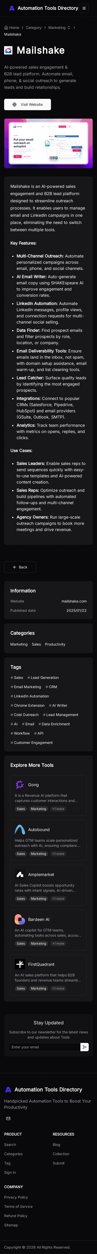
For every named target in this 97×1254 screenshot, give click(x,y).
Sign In (10, 1172)
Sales (36, 644)
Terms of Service (18, 1206)
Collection (61, 1154)
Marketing (57, 27)
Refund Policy (15, 1215)
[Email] (8, 1118)
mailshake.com (74, 601)
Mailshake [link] (12, 34)
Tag (7, 1163)
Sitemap (11, 1225)
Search (10, 1144)
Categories (13, 1154)
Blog (56, 1144)
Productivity (55, 644)
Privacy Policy (16, 1197)
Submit (59, 1163)
